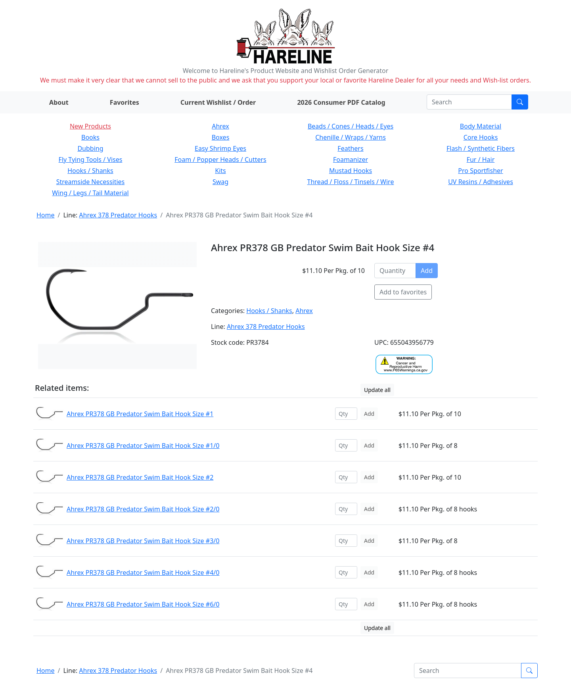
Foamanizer (350, 159)
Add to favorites (403, 292)
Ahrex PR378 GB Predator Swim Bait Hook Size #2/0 (143, 509)
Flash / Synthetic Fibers (480, 148)
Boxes (221, 137)
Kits (220, 170)
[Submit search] (520, 102)
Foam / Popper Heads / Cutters (220, 159)
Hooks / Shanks (90, 170)
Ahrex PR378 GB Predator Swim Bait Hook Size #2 (140, 477)
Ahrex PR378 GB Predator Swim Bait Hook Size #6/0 (143, 604)
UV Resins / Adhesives (480, 181)
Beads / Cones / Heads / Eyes (350, 126)
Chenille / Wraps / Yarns (350, 137)
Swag (220, 181)
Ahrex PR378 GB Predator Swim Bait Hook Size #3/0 (143, 540)
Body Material (480, 126)
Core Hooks (481, 137)
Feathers (350, 148)
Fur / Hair (481, 159)
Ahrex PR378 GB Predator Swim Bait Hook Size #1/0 (143, 445)
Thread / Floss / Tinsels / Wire (350, 181)
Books (90, 137)
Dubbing (90, 148)
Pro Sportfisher (480, 170)
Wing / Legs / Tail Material (90, 192)
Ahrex (220, 126)
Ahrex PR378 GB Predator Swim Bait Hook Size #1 (140, 413)
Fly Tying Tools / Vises (91, 159)
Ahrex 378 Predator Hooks (118, 215)
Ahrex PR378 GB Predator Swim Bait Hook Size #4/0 (143, 572)
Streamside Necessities (90, 181)
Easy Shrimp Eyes (220, 148)
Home (45, 215)
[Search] (469, 102)
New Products (90, 126)
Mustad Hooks (350, 170)
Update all (377, 390)
